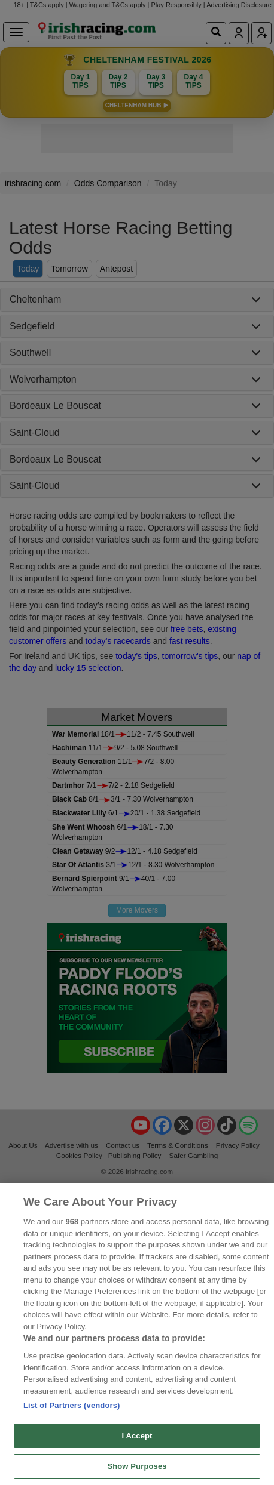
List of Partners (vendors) (71, 1405)
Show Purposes (136, 1466)
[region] (137, 1334)
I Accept (136, 1435)
